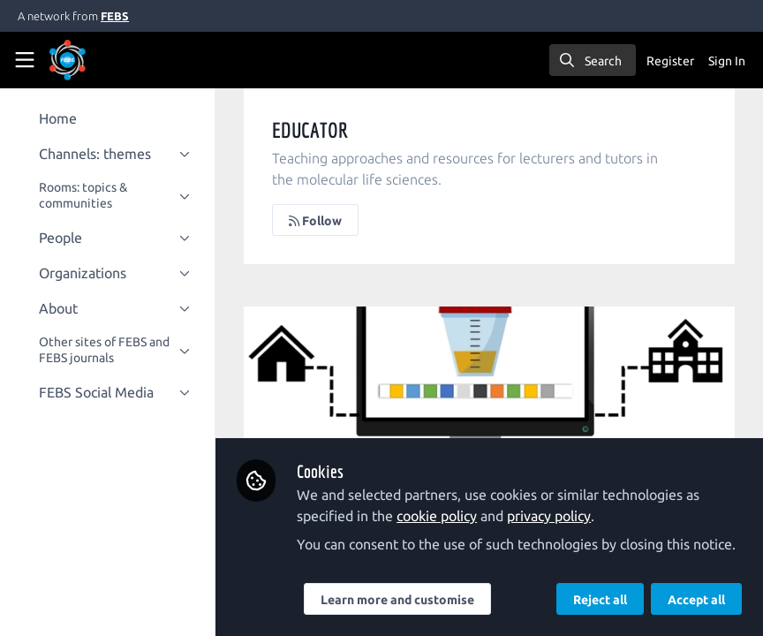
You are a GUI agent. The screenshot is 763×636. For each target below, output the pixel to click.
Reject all (600, 600)
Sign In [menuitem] (726, 61)
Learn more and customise (408, 600)
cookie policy (447, 495)
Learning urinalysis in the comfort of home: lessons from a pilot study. (494, 377)
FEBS (115, 16)
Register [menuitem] (670, 61)
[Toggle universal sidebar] (24, 60)
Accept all (696, 600)
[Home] (91, 60)
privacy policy (559, 495)
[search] (592, 60)
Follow (325, 221)
